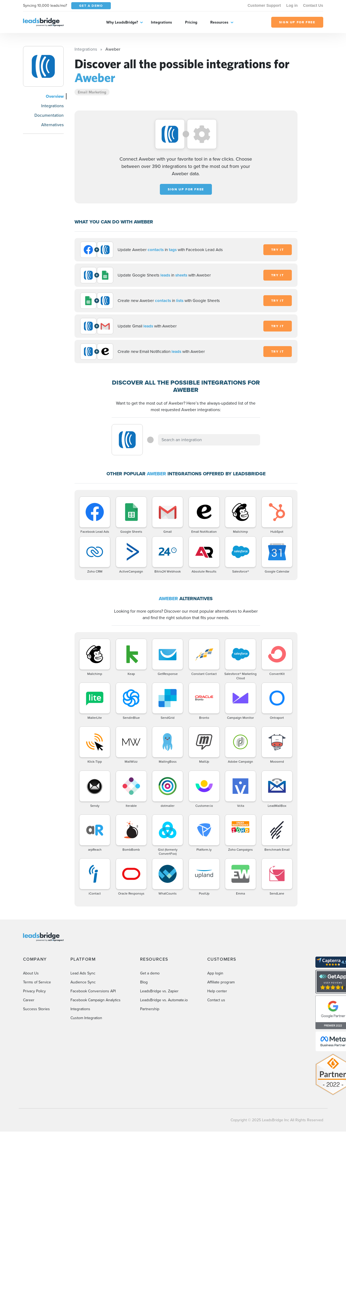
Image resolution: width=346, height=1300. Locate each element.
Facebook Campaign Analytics (95, 1000)
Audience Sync (83, 982)
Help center (217, 991)
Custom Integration (86, 1018)
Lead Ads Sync (82, 973)
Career (28, 1000)
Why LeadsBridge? (122, 22)
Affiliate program (221, 982)
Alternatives (52, 125)
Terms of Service (37, 982)
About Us (31, 973)
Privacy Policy (34, 991)
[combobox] (209, 440)
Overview (55, 96)
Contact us (216, 1000)
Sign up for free (186, 189)
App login (215, 973)
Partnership (149, 1009)
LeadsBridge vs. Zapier (159, 991)
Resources (219, 22)
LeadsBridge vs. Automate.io (164, 1000)
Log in (292, 5)
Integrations (161, 22)
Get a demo (150, 973)
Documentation (49, 115)
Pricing (191, 22)
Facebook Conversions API (93, 991)
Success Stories (36, 1009)
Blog (144, 982)
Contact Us (313, 5)
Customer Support (264, 5)
